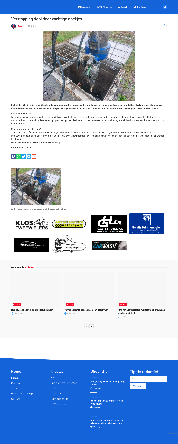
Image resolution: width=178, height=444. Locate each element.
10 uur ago (95, 388)
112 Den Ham (58, 393)
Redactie (21, 26)
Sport (122, 7)
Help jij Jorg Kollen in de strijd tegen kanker (32, 310)
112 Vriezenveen (59, 404)
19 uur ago (95, 427)
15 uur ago (95, 408)
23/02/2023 (32, 26)
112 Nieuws (104, 7)
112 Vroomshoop (60, 399)
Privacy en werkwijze (22, 393)
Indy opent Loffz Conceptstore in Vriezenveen (86, 310)
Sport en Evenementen (64, 383)
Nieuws (84, 7)
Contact (140, 7)
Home (14, 377)
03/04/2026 (16, 314)
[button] (165, 7)
